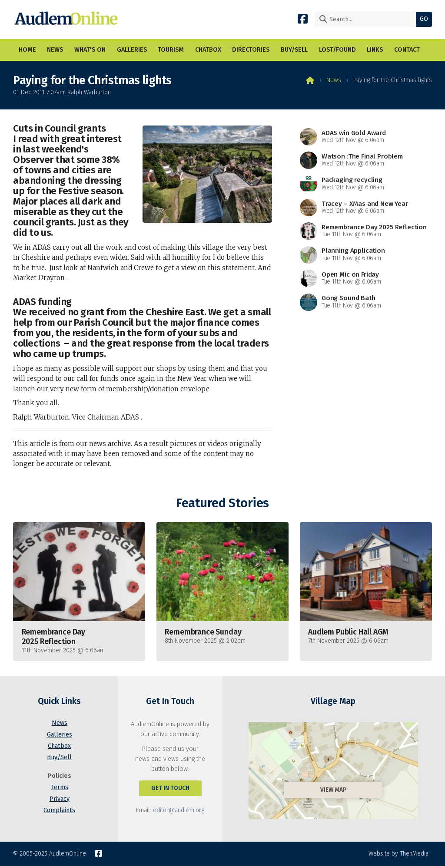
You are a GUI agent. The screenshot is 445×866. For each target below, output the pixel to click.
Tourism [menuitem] (171, 49)
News (333, 80)
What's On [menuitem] (90, 49)
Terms (59, 787)
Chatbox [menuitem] (208, 49)
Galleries (59, 734)
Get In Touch (170, 788)
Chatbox (59, 746)
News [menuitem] (55, 49)
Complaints (59, 810)
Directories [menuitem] (250, 49)
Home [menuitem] (27, 49)
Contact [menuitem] (407, 49)
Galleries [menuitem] (132, 49)
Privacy (60, 799)
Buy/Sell (59, 757)
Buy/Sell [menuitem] (294, 49)
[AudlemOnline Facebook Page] (303, 18)
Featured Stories (222, 503)
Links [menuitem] (375, 49)
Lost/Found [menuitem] (337, 49)
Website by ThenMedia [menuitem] (398, 853)
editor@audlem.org (178, 810)
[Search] (367, 19)
